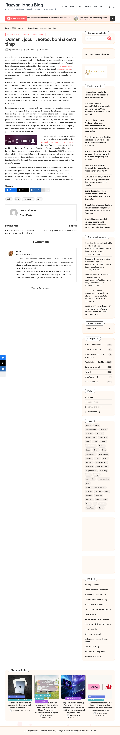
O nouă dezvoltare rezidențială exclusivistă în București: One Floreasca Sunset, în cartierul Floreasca (98, 209)
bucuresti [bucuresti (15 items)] (103, 429)
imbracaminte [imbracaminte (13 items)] (90, 454)
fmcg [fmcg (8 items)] (88, 450)
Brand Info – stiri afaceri (95, 594)
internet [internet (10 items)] (89, 458)
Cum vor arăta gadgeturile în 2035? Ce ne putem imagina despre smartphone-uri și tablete (97, 181)
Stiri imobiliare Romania (95, 604)
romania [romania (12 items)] (89, 495)
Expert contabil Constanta (96, 590)
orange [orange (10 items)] (96, 475)
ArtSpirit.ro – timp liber (95, 651)
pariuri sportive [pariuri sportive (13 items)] (104, 479)
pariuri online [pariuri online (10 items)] (90, 479)
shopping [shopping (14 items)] (89, 500)
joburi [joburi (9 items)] (97, 458)
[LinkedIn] (35, 190)
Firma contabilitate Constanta (98, 624)
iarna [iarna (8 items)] (104, 450)
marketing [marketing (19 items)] (103, 471)
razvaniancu (28, 210)
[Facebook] (11, 190)
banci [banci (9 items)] (97, 425)
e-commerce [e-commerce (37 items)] (90, 446)
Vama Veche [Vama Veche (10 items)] (90, 508)
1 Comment (42, 50)
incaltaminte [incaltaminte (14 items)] (103, 454)
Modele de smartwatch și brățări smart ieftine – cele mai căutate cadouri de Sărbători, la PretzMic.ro (97, 295)
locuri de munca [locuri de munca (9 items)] (101, 462)
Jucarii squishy (91, 629)
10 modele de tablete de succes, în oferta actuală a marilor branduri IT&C (54, 18)
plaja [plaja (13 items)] (87, 483)
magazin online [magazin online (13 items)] (91, 471)
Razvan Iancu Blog (24, 5)
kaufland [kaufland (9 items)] (89, 462)
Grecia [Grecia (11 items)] (96, 450)
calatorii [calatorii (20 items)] (89, 433)
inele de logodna (92, 614)
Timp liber (25, 34)
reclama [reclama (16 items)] (89, 491)
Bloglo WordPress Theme (85, 731)
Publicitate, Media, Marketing (97, 362)
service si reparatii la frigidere (98, 609)
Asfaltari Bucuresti (93, 656)
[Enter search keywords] (98, 38)
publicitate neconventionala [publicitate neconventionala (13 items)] (95, 487)
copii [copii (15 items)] (88, 442)
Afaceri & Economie (93, 344)
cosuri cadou (103, 54)
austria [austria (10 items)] (88, 425)
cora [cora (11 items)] (95, 442)
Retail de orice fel (13, 34)
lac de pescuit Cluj (92, 585)
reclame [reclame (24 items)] (98, 491)
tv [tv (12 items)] (95, 504)
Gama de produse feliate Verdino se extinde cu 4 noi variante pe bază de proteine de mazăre (97, 195)
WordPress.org (94, 412)
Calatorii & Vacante (93, 349)
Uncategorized (91, 377)
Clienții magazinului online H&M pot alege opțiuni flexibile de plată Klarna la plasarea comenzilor (98, 141)
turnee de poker (66, 66)
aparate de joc (65, 69)
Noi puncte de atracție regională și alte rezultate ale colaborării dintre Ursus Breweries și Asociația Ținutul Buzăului (97, 109)
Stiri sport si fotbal (93, 634)
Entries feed (93, 402)
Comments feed (94, 407)
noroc (39, 199)
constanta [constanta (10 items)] (103, 437)
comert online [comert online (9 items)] (91, 437)
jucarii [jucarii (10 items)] (105, 458)
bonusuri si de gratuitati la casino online (57, 142)
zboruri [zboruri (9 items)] (100, 508)
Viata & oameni (38, 34)
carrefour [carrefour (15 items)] (99, 433)
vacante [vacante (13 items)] (102, 504)
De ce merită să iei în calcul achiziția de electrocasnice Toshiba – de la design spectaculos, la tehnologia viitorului (98, 248)
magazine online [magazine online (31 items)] (102, 466)
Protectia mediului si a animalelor (94, 355)
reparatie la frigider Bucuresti (97, 619)
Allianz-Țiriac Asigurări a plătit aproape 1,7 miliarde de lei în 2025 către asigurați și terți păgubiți (98, 155)
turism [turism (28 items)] (88, 504)
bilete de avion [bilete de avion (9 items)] (91, 429)
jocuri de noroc (28, 199)
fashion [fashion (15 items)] (101, 446)
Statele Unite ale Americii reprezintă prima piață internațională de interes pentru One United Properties (97, 223)
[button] (26, 215)
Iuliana (87, 290)
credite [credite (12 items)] (103, 442)
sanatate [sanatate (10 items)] (99, 495)
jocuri (17, 199)
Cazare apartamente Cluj (96, 599)
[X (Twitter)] (23, 190)
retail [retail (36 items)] (106, 491)
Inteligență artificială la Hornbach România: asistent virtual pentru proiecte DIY (97, 168)
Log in (90, 397)
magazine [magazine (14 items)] (89, 466)
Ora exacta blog (92, 647)
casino (9, 199)
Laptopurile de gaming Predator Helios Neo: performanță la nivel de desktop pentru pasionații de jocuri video (97, 125)
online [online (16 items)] (88, 475)
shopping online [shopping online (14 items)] (101, 500)
